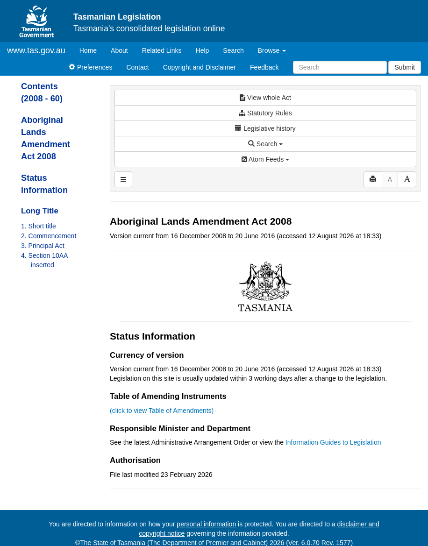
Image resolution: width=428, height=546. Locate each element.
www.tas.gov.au (36, 50)
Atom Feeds (265, 159)
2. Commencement (48, 236)
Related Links (162, 50)
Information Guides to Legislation (333, 442)
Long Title (39, 210)
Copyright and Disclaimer (199, 67)
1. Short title (38, 226)
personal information (206, 524)
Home (91, 49)
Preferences (90, 67)
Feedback (264, 67)
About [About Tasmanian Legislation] (119, 50)
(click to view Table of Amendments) (162, 410)
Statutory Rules (265, 113)
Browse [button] (272, 50)
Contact (137, 67)
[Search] (340, 67)
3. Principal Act (42, 245)
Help (202, 50)
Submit (404, 67)
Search (233, 50)
